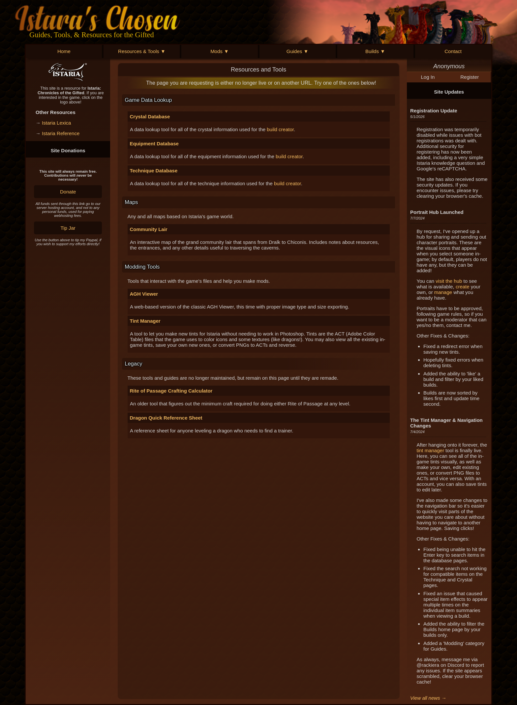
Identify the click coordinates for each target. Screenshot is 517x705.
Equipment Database (154, 143)
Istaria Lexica (56, 123)
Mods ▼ (219, 51)
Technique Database (154, 170)
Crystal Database (150, 116)
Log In (428, 77)
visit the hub (449, 281)
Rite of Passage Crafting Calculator (171, 391)
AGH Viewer (144, 294)
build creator (280, 129)
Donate (68, 191)
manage (443, 292)
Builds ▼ (375, 51)
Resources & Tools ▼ (142, 51)
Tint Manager (145, 321)
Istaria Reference (60, 133)
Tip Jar (68, 228)
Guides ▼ (298, 51)
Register (469, 77)
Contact (453, 51)
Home (64, 51)
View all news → (428, 698)
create (463, 286)
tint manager (430, 450)
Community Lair (148, 229)
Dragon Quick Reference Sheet (166, 418)
